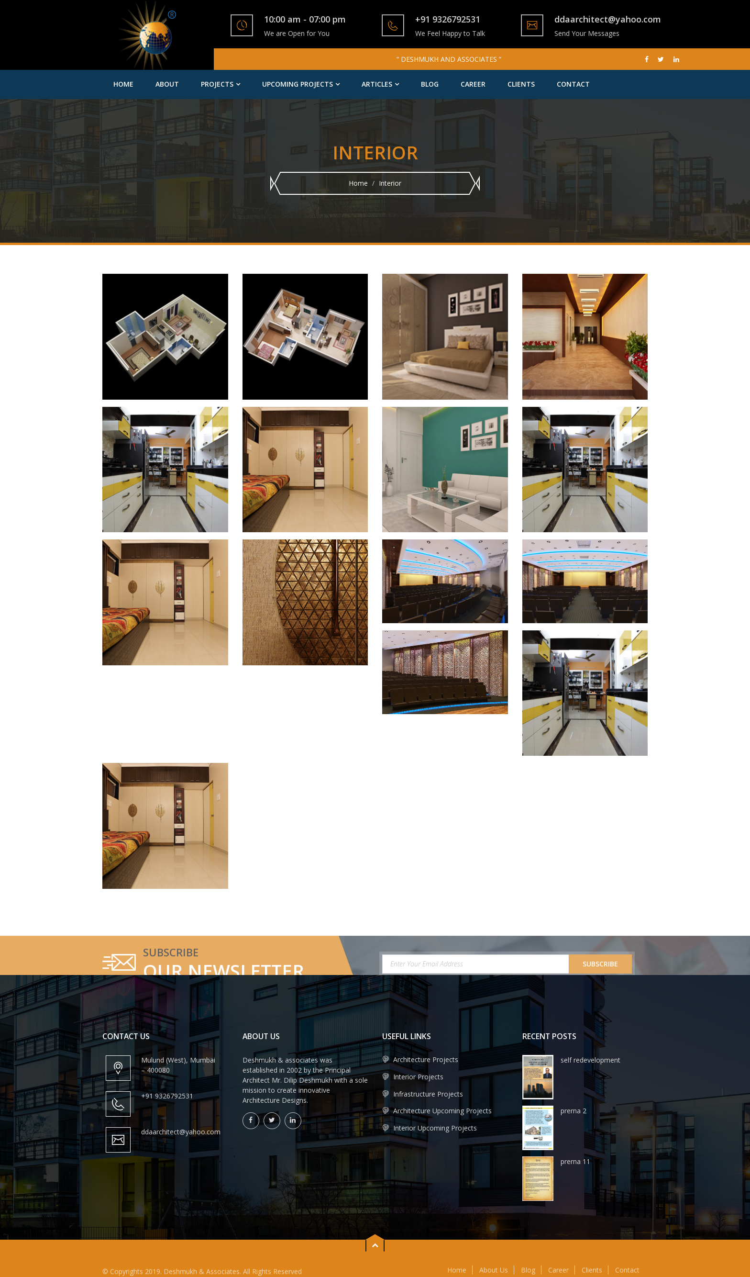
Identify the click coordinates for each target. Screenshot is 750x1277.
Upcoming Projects (297, 84)
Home (123, 84)
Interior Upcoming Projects (429, 1127)
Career (473, 84)
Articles (377, 84)
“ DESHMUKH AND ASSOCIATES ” (449, 59)
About (167, 84)
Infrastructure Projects (422, 1093)
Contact (573, 84)
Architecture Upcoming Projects (437, 1110)
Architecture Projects (420, 1059)
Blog (430, 84)
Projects (217, 84)
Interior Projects (412, 1076)
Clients (521, 84)
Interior (390, 183)
